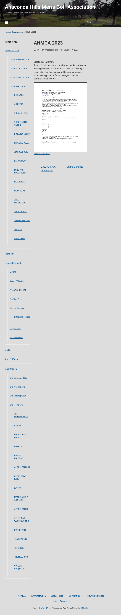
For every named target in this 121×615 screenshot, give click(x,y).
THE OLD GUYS (20, 212)
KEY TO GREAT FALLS (20, 477)
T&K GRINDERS (20, 539)
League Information (14, 263)
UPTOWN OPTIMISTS (19, 567)
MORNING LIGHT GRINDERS (21, 498)
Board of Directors (17, 281)
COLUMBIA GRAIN (21, 113)
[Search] (98, 22)
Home (7, 32)
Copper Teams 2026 (18, 86)
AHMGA (13, 272)
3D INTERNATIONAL (21, 414)
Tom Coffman (11, 359)
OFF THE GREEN (21, 509)
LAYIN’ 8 (17, 488)
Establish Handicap (22, 317)
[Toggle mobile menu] (6, 22)
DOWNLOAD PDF (41, 153)
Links (7, 350)
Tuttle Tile (18, 230)
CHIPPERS (18, 104)
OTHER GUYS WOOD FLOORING (21, 519)
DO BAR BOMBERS (22, 134)
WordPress (47, 608)
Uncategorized (17, 32)
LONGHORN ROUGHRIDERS (20, 171)
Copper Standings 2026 (19, 77)
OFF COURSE (19, 182)
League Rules (15, 329)
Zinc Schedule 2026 (18, 387)
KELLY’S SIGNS (20, 161)
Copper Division (12, 50)
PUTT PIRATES (20, 530)
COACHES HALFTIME (18, 456)
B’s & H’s (17, 425)
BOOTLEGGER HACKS (20, 435)
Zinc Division (11, 369)
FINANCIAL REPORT (18, 290)
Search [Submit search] (113, 22)
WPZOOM (85, 608)
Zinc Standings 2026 (18, 396)
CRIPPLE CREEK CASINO (21, 123)
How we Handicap (17, 308)
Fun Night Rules (16, 299)
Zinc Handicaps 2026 (18, 378)
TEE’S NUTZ (19, 548)
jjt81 (39, 50)
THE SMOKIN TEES (22, 221)
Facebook (9, 254)
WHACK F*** (19, 239)
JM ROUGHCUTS (21, 152)
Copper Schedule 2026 (19, 68)
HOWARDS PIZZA (21, 143)
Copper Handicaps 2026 (19, 59)
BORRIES (18, 446)
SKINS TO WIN (20, 191)
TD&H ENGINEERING (20, 201)
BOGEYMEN (19, 95)
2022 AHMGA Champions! (47, 168)
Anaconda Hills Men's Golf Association (50, 7)
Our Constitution (16, 338)
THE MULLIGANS (21, 557)
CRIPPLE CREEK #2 (22, 467)
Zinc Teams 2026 (17, 405)
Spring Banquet (76, 166)
